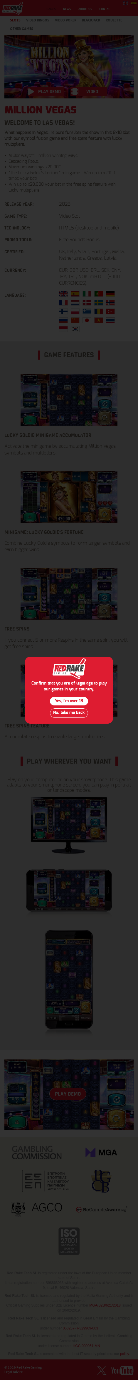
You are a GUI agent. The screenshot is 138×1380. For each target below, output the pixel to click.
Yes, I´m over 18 (69, 701)
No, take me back (69, 713)
